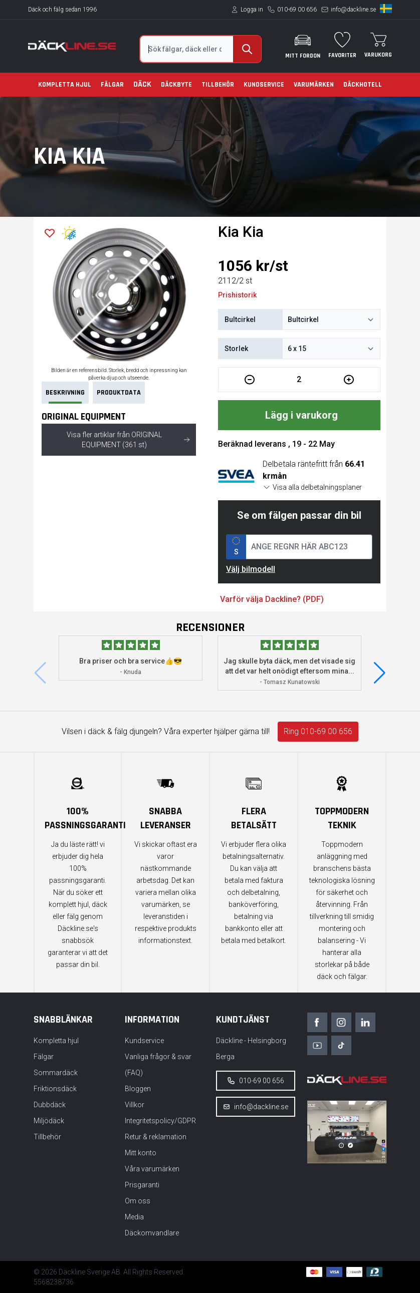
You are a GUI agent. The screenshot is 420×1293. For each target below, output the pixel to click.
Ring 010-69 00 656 (318, 731)
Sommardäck (56, 1073)
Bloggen (138, 1089)
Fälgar (112, 84)
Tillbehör (217, 84)
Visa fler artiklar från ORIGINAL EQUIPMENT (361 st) (128, 440)
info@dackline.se (353, 9)
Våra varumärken (152, 1169)
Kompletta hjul (64, 84)
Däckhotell (362, 84)
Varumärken (314, 84)
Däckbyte (176, 84)
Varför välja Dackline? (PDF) (272, 599)
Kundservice (264, 84)
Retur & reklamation (155, 1137)
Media (134, 1217)
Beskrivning (65, 396)
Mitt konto (140, 1153)
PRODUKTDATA (119, 392)
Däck (142, 84)
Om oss (137, 1201)
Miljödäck (49, 1121)
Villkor (134, 1105)
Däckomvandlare (152, 1233)
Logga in (252, 9)
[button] (379, 673)
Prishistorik (237, 295)
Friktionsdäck (55, 1089)
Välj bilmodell (250, 569)
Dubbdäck (50, 1105)
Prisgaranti (142, 1185)
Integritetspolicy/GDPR (160, 1121)
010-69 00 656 (297, 9)
